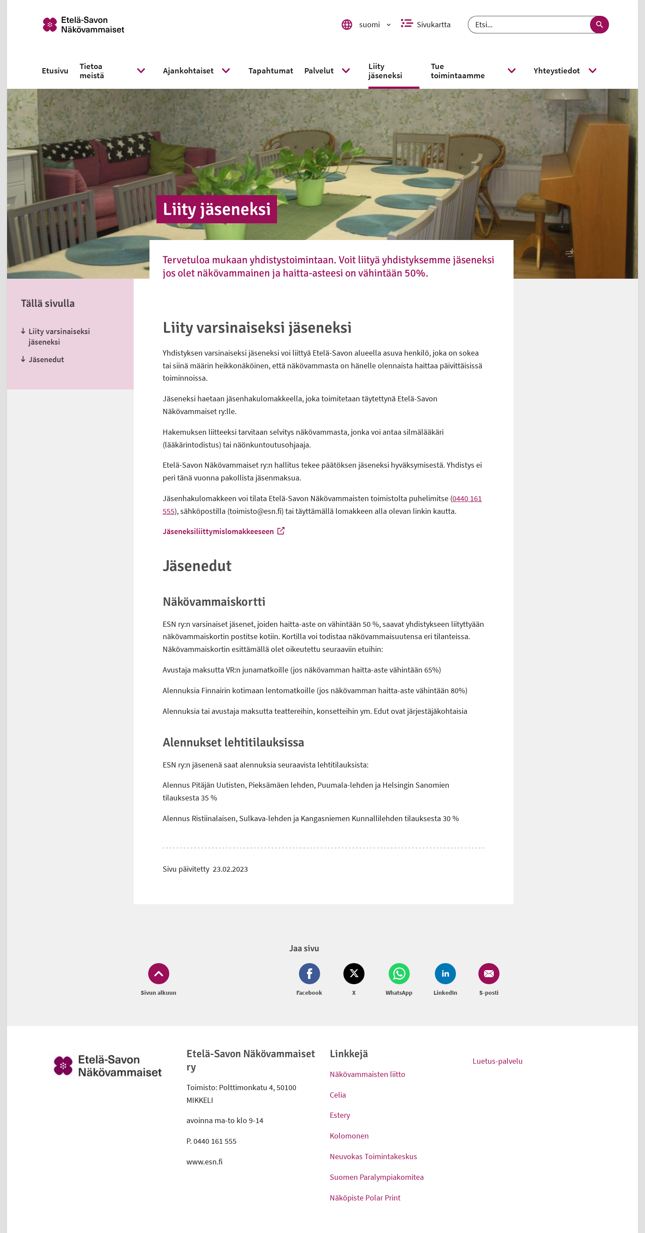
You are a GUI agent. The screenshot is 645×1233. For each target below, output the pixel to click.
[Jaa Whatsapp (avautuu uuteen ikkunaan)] (399, 980)
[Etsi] (538, 24)
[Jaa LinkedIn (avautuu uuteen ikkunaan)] (445, 980)
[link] (179, 25)
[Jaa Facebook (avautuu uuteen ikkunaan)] (311, 980)
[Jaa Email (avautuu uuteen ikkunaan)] (487, 980)
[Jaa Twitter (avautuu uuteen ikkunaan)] (354, 980)
